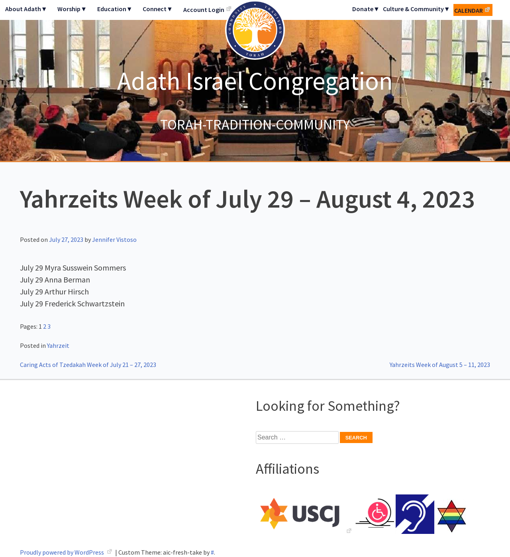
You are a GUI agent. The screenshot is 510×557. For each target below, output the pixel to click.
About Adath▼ (26, 9)
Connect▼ (158, 9)
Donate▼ (366, 9)
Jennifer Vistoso (114, 239)
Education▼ (115, 9)
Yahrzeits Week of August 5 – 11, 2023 (440, 365)
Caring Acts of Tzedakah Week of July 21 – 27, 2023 (88, 365)
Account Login (203, 10)
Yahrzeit (58, 345)
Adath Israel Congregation (255, 80)
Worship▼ (72, 9)
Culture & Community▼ (416, 9)
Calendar (468, 10)
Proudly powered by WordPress (62, 552)
